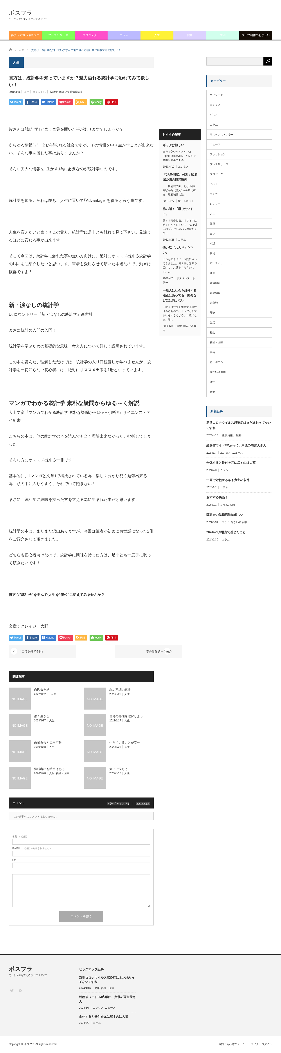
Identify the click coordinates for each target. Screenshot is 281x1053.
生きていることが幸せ (124, 743)
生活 (223, 35)
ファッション (218, 154)
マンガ (214, 193)
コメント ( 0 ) (143, 803)
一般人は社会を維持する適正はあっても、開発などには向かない (179, 295)
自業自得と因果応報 (48, 743)
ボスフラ (20, 13)
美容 (212, 352)
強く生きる (41, 716)
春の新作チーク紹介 (129, 651)
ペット (214, 184)
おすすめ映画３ (217, 497)
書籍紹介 (215, 292)
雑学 (212, 381)
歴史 (212, 312)
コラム (124, 35)
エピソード (216, 95)
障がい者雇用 (218, 372)
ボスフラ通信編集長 (71, 91)
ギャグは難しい (173, 145)
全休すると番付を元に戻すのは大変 (231, 462)
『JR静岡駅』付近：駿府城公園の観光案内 (180, 177)
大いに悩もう (118, 769)
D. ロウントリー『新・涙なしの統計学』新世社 (51, 314)
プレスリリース (58, 35)
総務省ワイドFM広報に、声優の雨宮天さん (236, 445)
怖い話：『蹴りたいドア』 (178, 211)
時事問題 (215, 283)
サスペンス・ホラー (222, 134)
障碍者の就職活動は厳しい (224, 514)
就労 (179, 326)
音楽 (212, 391)
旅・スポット (186, 201)
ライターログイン (261, 1044)
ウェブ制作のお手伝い (255, 35)
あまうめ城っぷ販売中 (25, 35)
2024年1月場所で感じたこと (226, 532)
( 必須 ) (19, 837)
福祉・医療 (62, 773)
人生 (157, 35)
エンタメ (183, 166)
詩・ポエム (216, 362)
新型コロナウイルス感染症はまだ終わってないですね (238, 425)
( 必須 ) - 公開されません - (31, 848)
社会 (212, 332)
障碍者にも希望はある (49, 769)
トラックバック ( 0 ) (118, 803)
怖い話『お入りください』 (178, 250)
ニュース (215, 144)
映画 (212, 273)
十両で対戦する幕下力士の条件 (227, 480)
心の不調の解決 (120, 690)
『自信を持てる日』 (34, 651)
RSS (20, 990)
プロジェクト (91, 35)
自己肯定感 (41, 690)
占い (212, 233)
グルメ (214, 114)
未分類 (214, 302)
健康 (190, 35)
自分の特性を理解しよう (126, 716)
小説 (212, 243)
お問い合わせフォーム (231, 1044)
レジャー (215, 203)
